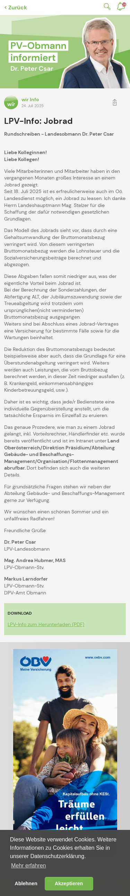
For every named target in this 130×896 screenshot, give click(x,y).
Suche (105, 6)
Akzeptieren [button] (69, 883)
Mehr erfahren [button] (28, 866)
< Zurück (15, 7)
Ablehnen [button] (26, 883)
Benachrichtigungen (124, 4)
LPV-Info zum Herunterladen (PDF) (46, 624)
